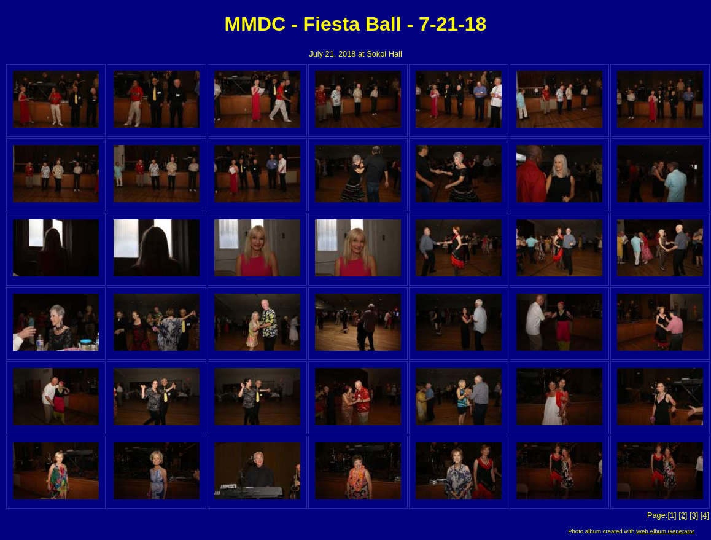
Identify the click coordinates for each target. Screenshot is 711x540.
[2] (682, 515)
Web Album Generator (665, 531)
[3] (694, 515)
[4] (705, 515)
